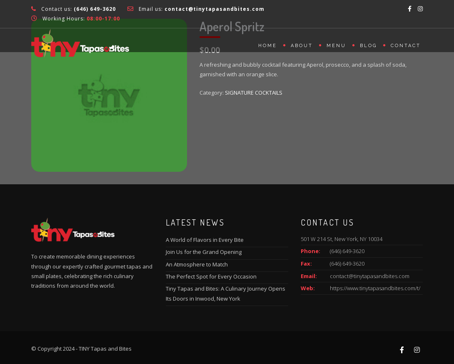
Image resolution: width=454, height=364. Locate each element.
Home (267, 45)
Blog (368, 45)
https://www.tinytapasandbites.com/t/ (375, 288)
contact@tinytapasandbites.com (369, 276)
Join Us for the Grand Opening (204, 252)
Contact (406, 45)
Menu (336, 45)
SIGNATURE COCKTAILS (253, 92)
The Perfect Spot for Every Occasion (211, 276)
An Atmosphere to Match (197, 264)
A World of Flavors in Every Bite (205, 240)
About (302, 45)
